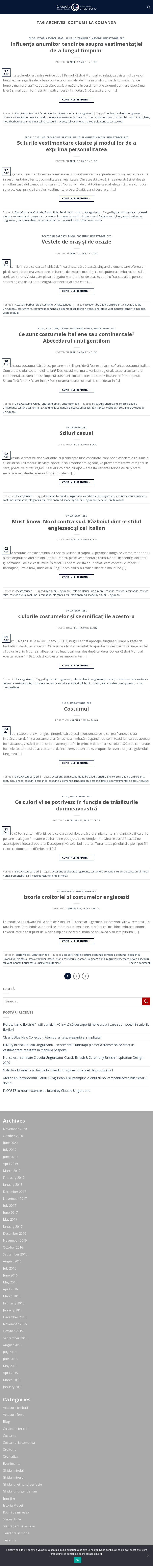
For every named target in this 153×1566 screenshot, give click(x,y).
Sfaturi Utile (67, 38)
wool (120, 121)
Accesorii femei (14, 1414)
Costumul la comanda (19, 1442)
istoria (50, 959)
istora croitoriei (37, 959)
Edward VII (9, 959)
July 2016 (9, 1268)
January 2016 (12, 1310)
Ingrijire (9, 1498)
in (142, 117)
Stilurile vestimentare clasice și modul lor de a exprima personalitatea (76, 146)
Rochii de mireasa (16, 1512)
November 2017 (15, 1198)
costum (21, 407)
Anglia (77, 954)
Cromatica (10, 1456)
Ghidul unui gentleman (76, 328)
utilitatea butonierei (50, 963)
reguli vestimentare (117, 959)
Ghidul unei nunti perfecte (22, 1484)
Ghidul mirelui (13, 1470)
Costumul (76, 708)
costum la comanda (126, 591)
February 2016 (13, 1303)
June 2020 (10, 1143)
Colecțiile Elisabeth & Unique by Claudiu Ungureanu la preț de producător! (58, 1070)
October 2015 (13, 1331)
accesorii (90, 304)
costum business (136, 496)
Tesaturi (9, 1540)
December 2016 (14, 1233)
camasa (7, 117)
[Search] (148, 7)
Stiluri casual (76, 433)
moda (139, 683)
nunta (6, 875)
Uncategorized (113, 38)
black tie (68, 776)
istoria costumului (66, 959)
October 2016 (13, 1247)
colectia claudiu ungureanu (45, 117)
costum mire (24, 309)
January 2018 (12, 1184)
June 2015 (10, 1359)
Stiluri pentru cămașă (19, 1526)
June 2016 (10, 1275)
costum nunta (18, 595)
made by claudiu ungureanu (80, 500)
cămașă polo (20, 117)
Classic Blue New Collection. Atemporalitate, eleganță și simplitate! (52, 1037)
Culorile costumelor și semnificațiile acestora (76, 616)
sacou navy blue (27, 220)
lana (146, 117)
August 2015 (12, 1345)
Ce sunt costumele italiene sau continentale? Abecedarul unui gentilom (77, 337)
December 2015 (14, 1317)
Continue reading (76, 99)
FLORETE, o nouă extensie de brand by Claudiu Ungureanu (46, 1090)
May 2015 (10, 1366)
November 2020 (15, 1129)
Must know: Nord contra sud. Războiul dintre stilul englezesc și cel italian (76, 524)
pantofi (82, 959)
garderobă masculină (127, 117)
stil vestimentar (76, 121)
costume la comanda (74, 117)
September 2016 (15, 1254)
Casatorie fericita (15, 1429)
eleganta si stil (89, 216)
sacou (134, 781)
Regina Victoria (96, 959)
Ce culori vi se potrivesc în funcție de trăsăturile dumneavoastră (76, 805)
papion (84, 781)
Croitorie (53, 137)
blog (94, 61)
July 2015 (9, 1352)
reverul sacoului (139, 959)
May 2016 (10, 1282)
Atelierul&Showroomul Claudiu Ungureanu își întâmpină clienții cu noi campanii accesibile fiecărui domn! (75, 1080)
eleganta (21, 959)
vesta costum (95, 220)
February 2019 (13, 1177)
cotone (92, 117)
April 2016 (10, 1289)
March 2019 (11, 1171)
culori (61, 683)
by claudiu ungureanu (128, 113)
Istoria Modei (46, 38)
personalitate (11, 687)
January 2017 (12, 1226)
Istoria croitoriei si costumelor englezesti (77, 896)
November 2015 (15, 1324)
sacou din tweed (56, 121)
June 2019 (10, 1157)
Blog (32, 38)
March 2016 (11, 1296)
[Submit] (146, 1001)
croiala (76, 216)
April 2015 (10, 1373)
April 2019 (10, 1164)
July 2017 (9, 1205)
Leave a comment (139, 963)
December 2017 (14, 1192)
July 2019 (9, 1150)
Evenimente (11, 1463)
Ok (77, 1560)
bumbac (50, 496)
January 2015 (12, 1387)
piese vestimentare (112, 309)
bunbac (110, 113)
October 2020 (13, 1136)
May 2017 (10, 1219)
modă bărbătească (14, 121)
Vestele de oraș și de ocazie (76, 241)
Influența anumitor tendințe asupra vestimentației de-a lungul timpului (76, 47)
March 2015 (11, 1380)
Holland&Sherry (113, 407)
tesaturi (103, 500)
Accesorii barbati (54, 236)
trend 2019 (79, 220)
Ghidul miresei (13, 1477)
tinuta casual (64, 220)
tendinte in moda (135, 309)
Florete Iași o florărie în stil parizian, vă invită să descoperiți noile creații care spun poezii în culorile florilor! (76, 1027)
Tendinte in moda (89, 38)
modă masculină (35, 121)
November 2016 (15, 1240)
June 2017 (10, 1212)
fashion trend (105, 117)
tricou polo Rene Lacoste (101, 121)
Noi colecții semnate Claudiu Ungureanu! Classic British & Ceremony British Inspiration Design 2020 (73, 1060)
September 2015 (15, 1338)
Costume (39, 137)
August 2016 (12, 1261)
